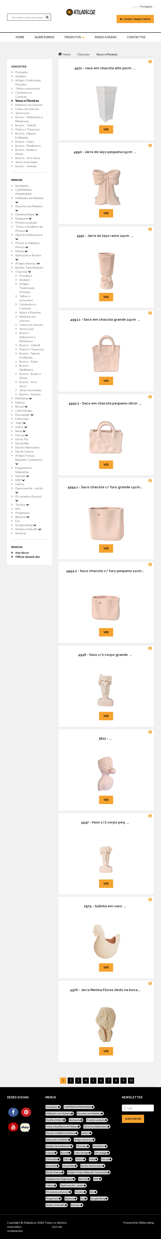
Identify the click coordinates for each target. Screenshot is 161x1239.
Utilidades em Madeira (29, 200)
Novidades (22, 185)
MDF (20, 480)
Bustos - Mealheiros (28, 145)
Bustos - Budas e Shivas (26, 152)
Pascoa (21, 435)
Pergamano (22, 512)
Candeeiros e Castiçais (23, 94)
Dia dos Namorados (27, 447)
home (20, 37)
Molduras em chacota (28, 104)
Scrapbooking (25, 525)
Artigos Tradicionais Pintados (28, 82)
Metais (21, 251)
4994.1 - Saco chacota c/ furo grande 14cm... (104, 487)
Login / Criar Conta (135, 19)
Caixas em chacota (27, 109)
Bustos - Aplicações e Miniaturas (29, 119)
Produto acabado (26, 222)
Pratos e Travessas (27, 129)
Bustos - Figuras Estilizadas (25, 135)
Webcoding (146, 1222)
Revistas (20, 533)
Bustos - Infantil (25, 125)
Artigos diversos (27, 263)
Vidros (21, 427)
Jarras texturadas (26, 162)
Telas (20, 423)
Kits (18, 508)
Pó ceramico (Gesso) (28, 498)
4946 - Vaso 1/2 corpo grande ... (105, 655)
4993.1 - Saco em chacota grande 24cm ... (105, 320)
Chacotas (23, 271)
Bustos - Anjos (24, 141)
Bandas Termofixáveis (29, 267)
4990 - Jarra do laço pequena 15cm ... (105, 152)
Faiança (20, 402)
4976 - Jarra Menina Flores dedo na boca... (105, 990)
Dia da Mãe (22, 443)
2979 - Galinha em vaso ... (105, 906)
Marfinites (23, 398)
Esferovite (22, 418)
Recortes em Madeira (28, 208)
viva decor (22, 552)
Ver (106, 129)
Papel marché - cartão (29, 490)
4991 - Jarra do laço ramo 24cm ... (105, 236)
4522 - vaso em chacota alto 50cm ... (105, 68)
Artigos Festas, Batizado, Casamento (28, 459)
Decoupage (24, 414)
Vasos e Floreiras (27, 100)
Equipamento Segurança (23, 470)
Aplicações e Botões (28, 257)
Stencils (22, 476)
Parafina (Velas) (26, 214)
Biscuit (21, 406)
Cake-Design (23, 410)
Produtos (74, 37)
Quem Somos (44, 37)
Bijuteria (22, 517)
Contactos (136, 37)
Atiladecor (30, 1222)
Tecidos (22, 504)
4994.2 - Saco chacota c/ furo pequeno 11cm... (105, 571)
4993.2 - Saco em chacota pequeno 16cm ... (104, 403)
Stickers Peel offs (28, 529)
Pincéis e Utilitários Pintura (27, 245)
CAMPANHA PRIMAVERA (23, 192)
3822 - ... (104, 738)
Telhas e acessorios (27, 88)
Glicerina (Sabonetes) (29, 236)
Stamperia (23, 218)
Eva (17, 521)
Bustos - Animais (26, 166)
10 (131, 1080)
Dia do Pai (21, 439)
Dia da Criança (24, 451)
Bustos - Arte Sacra (27, 158)
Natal (20, 431)
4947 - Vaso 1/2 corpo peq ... (105, 822)
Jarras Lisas (22, 113)
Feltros (19, 484)
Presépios (21, 72)
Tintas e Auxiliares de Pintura (29, 228)
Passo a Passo (106, 37)
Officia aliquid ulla (27, 556)
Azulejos (20, 76)
